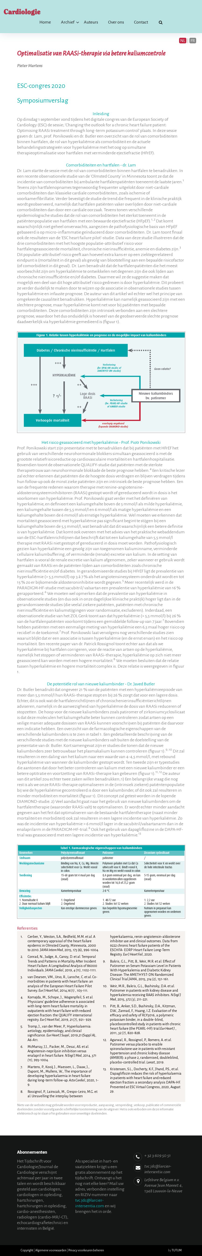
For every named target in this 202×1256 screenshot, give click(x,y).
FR (193, 40)
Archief (67, 22)
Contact (141, 22)
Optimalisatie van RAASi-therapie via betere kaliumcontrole (91, 53)
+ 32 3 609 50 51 (157, 1155)
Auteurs (91, 22)
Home (45, 22)
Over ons (116, 22)
